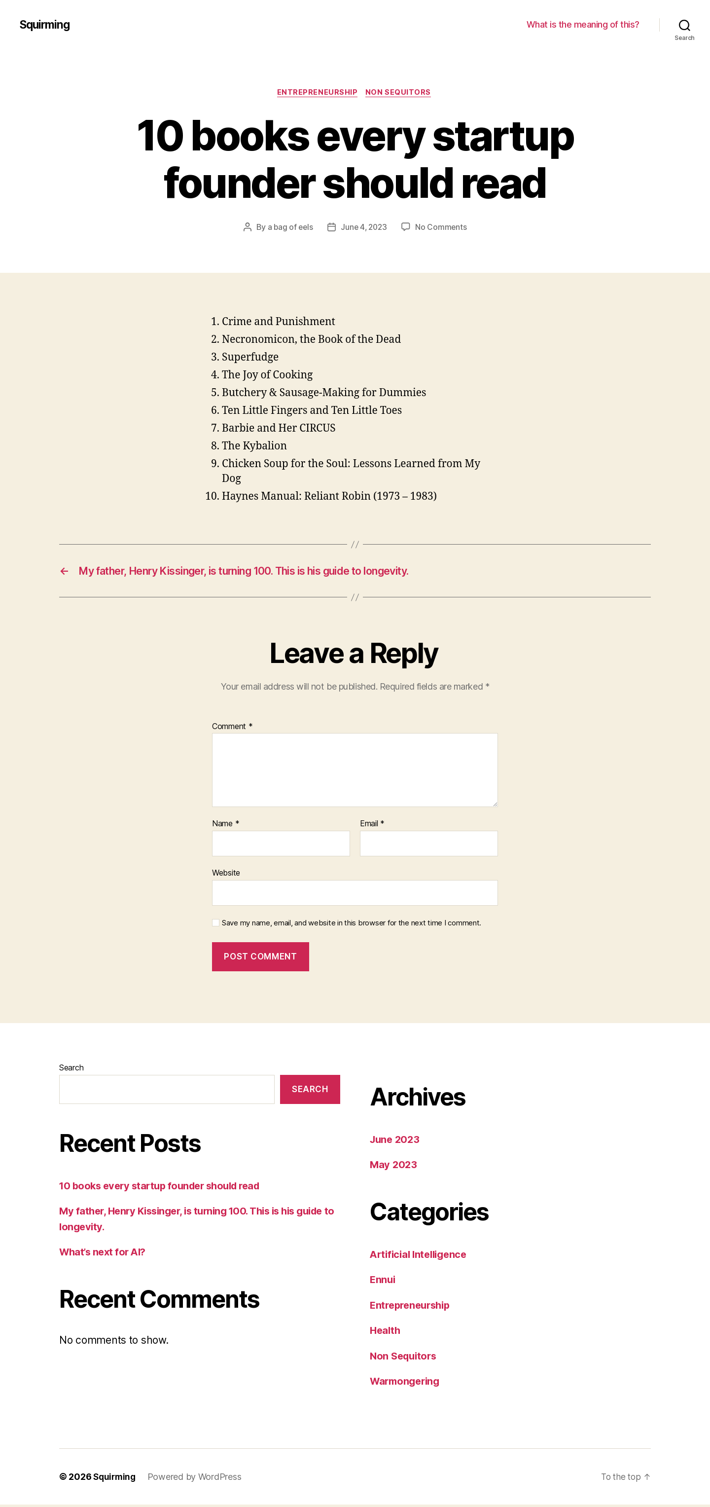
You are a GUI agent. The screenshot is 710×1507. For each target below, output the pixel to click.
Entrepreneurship (317, 93)
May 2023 (394, 1167)
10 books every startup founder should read (165, 1188)
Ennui (383, 1282)
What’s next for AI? (105, 1255)
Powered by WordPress (197, 1479)
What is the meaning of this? (583, 24)
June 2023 (396, 1142)
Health (386, 1333)
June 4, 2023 (364, 228)
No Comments (443, 228)
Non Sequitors (400, 93)
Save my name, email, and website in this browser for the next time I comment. (351, 925)
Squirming (46, 25)
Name (225, 826)
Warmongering (407, 1384)
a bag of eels (288, 228)
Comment (232, 729)
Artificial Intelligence (421, 1256)
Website (226, 875)
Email (372, 826)
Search (71, 1070)
